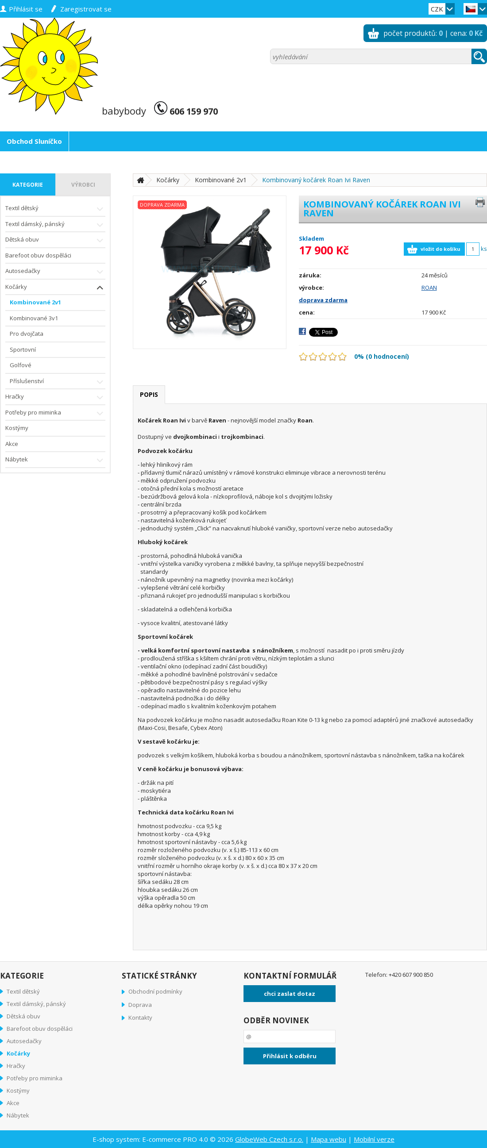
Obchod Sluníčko (34, 141)
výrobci (83, 184)
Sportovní (23, 349)
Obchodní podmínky (155, 991)
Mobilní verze (374, 1139)
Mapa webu (328, 1139)
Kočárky (55, 288)
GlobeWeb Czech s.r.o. (269, 1139)
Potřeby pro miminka (55, 413)
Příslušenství (57, 382)
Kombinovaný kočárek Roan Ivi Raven (316, 180)
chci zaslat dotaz (289, 994)
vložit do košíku (440, 249)
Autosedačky (55, 272)
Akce (11, 444)
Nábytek (55, 460)
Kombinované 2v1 (35, 302)
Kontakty (140, 1017)
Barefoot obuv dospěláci (38, 255)
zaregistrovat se (86, 8)
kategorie (27, 184)
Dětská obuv (55, 240)
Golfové (20, 365)
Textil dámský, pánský (55, 225)
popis (149, 394)
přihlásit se (26, 8)
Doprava (140, 1005)
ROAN (429, 288)
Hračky (55, 397)
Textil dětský (55, 209)
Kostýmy (16, 428)
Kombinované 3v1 (34, 318)
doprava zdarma (323, 300)
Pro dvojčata (26, 334)
